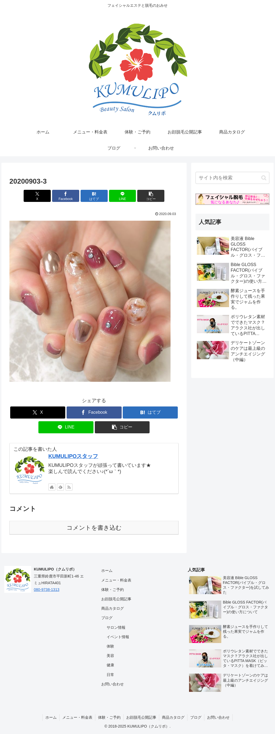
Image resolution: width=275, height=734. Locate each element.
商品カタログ (112, 608)
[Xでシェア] (37, 196)
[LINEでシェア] (122, 196)
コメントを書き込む (94, 527)
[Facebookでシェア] (65, 196)
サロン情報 (116, 627)
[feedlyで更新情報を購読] (60, 487)
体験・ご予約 (112, 589)
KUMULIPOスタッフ (73, 456)
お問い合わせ (112, 684)
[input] (232, 178)
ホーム (107, 570)
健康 (110, 665)
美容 (110, 655)
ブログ (107, 618)
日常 (110, 675)
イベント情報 (118, 637)
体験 (110, 646)
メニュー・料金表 (116, 580)
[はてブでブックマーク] (94, 196)
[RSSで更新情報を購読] (69, 487)
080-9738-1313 (46, 589)
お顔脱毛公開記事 (116, 599)
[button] (150, 196)
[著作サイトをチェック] (51, 487)
